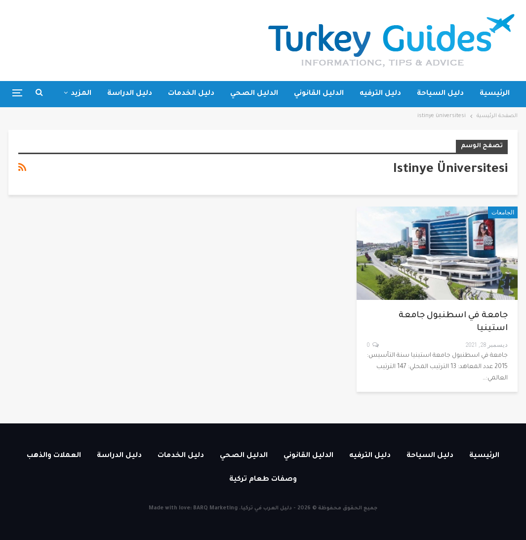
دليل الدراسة (129, 94)
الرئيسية (495, 94)
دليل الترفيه (380, 94)
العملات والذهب (54, 456)
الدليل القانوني (319, 94)
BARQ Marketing (215, 508)
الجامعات (502, 212)
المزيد (81, 94)
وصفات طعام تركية (263, 480)
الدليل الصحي (254, 94)
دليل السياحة (440, 94)
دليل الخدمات (191, 94)
